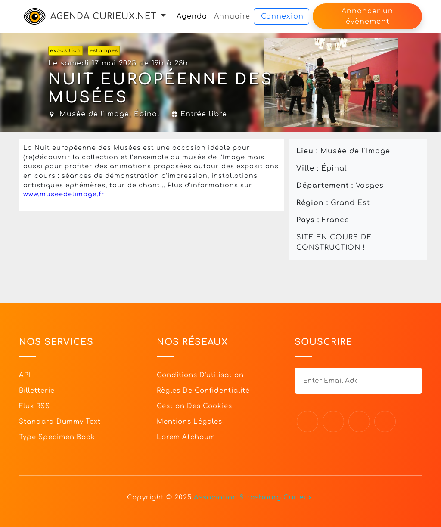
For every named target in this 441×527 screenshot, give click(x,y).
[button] (163, 16)
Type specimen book (57, 437)
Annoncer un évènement (367, 16)
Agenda (192, 16)
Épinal (147, 114)
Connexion (282, 16)
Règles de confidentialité (203, 390)
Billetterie (37, 390)
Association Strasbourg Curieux (253, 497)
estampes (104, 50)
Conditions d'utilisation (200, 375)
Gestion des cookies (194, 406)
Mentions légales (189, 421)
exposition (65, 50)
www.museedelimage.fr (64, 194)
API (25, 375)
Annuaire (232, 16)
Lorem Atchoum (186, 437)
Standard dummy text (60, 421)
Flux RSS (34, 406)
